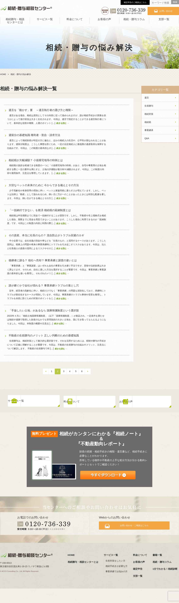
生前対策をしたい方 (115, 560)
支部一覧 (164, 19)
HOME (71, 554)
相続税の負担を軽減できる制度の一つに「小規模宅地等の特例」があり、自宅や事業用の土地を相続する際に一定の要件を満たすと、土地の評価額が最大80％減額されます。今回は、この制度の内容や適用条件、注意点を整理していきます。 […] (56, 169)
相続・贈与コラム (134, 19)
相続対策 (148, 114)
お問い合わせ (166, 11)
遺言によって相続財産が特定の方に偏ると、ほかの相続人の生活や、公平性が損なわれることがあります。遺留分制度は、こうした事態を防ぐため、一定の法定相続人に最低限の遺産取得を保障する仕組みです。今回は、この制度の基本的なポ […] (56, 144)
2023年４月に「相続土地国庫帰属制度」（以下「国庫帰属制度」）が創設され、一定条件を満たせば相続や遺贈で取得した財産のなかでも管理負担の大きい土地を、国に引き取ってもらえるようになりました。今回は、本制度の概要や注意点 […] (56, 320)
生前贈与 (148, 106)
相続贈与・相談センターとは (15, 21)
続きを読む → (62, 123)
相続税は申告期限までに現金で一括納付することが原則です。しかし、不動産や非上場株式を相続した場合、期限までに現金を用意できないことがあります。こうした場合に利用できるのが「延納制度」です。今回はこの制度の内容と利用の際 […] (56, 219)
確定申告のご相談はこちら (135, 2)
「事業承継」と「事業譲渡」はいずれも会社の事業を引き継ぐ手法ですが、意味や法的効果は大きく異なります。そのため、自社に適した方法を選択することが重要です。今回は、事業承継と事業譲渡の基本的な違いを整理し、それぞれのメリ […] (56, 269)
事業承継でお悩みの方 (116, 570)
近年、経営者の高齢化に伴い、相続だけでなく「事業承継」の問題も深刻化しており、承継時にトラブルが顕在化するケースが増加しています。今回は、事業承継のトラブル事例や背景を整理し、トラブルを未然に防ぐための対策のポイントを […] (56, 294)
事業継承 (148, 130)
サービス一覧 (45, 19)
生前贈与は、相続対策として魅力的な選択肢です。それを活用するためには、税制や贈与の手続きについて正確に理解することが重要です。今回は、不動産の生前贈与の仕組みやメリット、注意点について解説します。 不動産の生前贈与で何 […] (56, 345)
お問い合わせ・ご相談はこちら (137, 525)
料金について (75, 19)
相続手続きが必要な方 (116, 565)
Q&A (146, 138)
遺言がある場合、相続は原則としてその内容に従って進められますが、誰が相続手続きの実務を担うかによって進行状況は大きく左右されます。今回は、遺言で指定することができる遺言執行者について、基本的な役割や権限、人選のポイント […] (56, 119)
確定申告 (137, 568)
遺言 (146, 97)
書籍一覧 (157, 554)
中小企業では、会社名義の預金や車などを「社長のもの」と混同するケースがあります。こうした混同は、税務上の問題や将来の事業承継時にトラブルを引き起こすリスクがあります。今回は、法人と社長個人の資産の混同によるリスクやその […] (56, 244)
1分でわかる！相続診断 (165, 568)
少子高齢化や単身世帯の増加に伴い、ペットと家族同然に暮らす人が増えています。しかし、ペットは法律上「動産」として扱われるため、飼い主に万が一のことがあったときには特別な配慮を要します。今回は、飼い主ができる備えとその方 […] (56, 194)
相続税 (147, 122)
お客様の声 (104, 19)
